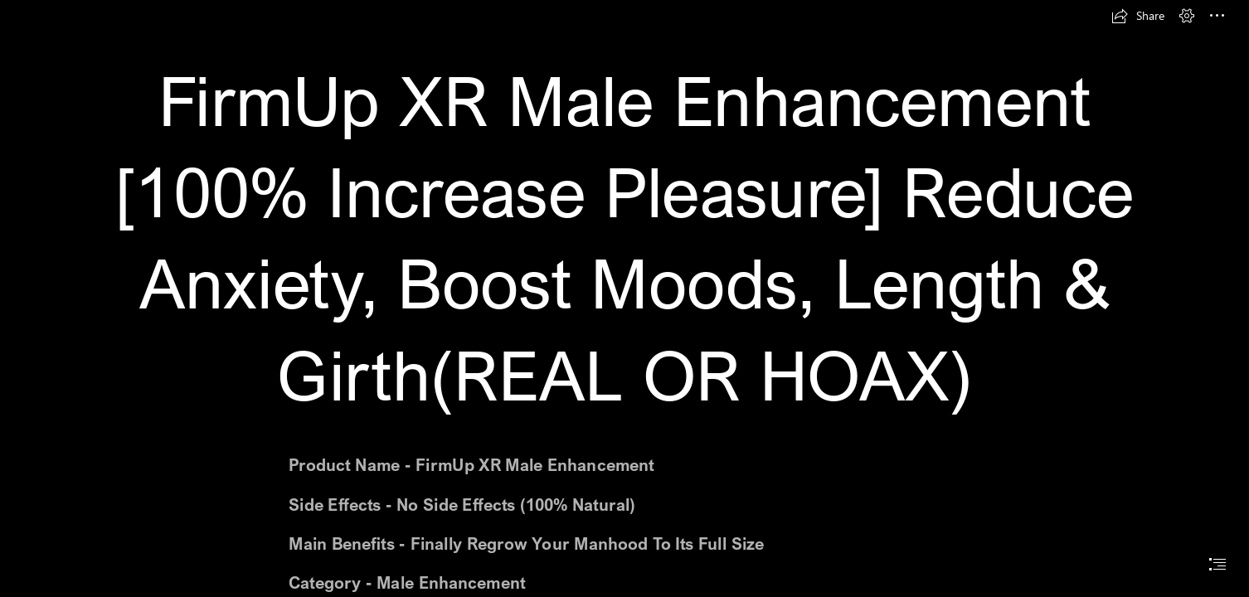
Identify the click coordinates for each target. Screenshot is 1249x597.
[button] (1138, 16)
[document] (624, 298)
